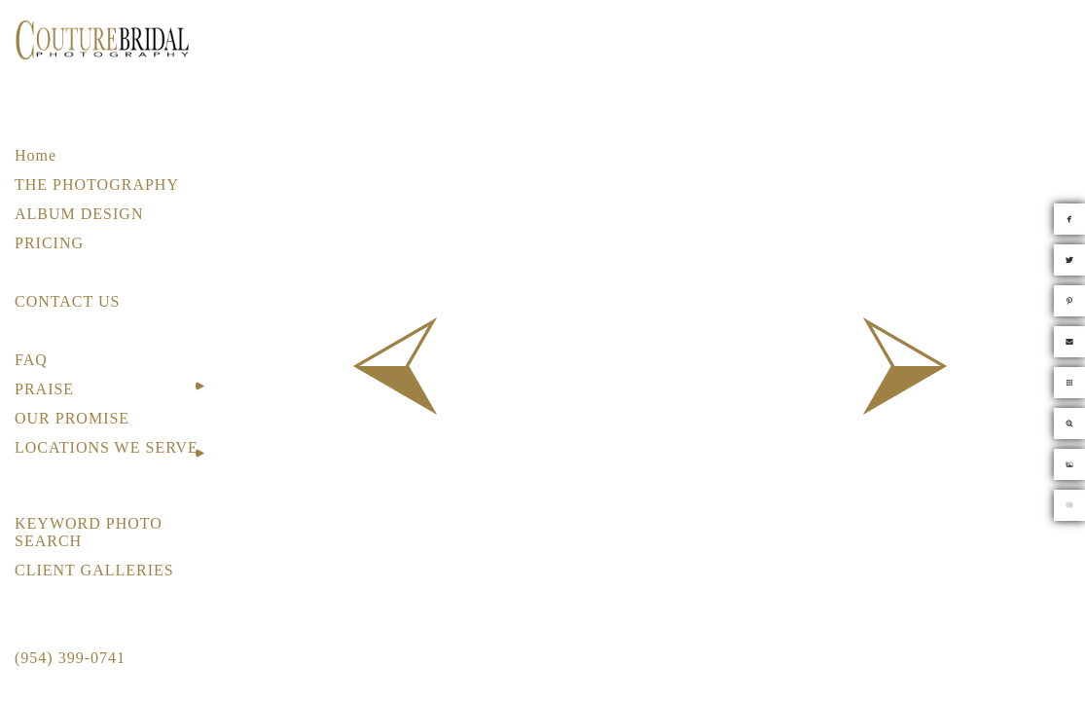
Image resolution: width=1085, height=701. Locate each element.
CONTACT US (67, 301)
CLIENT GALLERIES (94, 570)
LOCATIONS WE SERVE (107, 447)
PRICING (49, 243)
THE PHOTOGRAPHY (97, 184)
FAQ (31, 359)
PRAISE (44, 389)
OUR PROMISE (72, 418)
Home (35, 155)
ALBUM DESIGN (79, 213)
